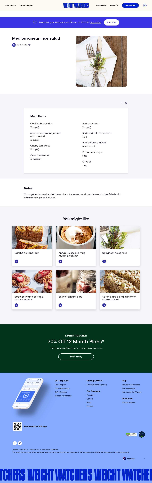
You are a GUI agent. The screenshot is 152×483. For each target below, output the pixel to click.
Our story (90, 395)
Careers (90, 399)
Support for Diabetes (63, 396)
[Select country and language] (134, 458)
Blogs (89, 402)
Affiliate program (128, 402)
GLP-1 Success (61, 392)
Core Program (60, 385)
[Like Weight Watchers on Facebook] (15, 443)
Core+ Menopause (62, 388)
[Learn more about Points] (29, 44)
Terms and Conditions (20, 449)
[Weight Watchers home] (76, 5)
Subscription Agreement (49, 449)
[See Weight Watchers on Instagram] (20, 443)
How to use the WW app (131, 392)
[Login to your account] (145, 5)
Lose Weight (10, 5)
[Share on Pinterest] (126, 103)
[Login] (130, 5)
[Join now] (111, 22)
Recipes (90, 406)
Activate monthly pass (131, 385)
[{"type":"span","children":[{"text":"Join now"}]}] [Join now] (76, 22)
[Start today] (76, 356)
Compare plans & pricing (97, 385)
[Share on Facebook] (122, 103)
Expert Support (26, 5)
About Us (114, 5)
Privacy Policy (34, 449)
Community (101, 5)
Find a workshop (128, 388)
